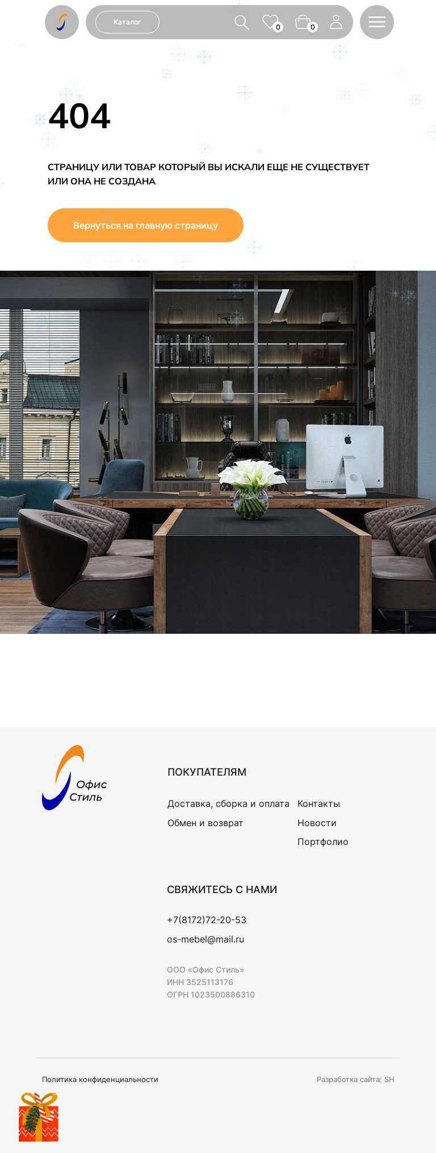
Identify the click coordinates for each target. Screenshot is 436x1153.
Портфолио (323, 841)
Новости (317, 822)
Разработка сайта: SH (356, 1079)
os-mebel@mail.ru (205, 939)
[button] (376, 21)
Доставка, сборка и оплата (228, 803)
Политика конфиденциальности (100, 1079)
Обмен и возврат (205, 822)
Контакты (318, 803)
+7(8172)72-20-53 (206, 919)
